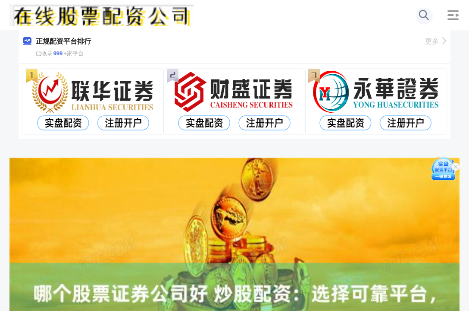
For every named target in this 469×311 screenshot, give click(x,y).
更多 (435, 41)
